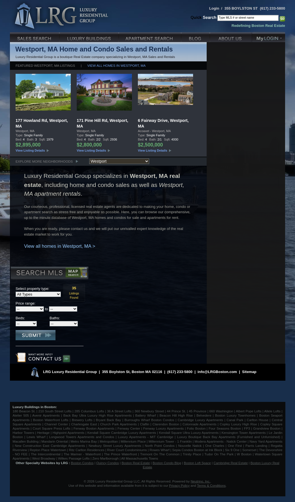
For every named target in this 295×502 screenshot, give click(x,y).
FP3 (247, 428)
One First (235, 445)
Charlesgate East (84, 424)
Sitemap (249, 372)
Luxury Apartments (150, 36)
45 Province (197, 411)
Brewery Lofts (82, 420)
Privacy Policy (179, 485)
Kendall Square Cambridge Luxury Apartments (122, 432)
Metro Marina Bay (83, 441)
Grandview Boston (266, 428)
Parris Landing (256, 445)
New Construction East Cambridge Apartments (50, 445)
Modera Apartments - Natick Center (220, 441)
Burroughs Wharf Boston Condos (149, 420)
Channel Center (56, 424)
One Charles (214, 445)
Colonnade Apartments (200, 424)
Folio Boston (196, 428)
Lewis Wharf (36, 437)
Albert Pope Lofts (248, 411)
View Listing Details (30, 150)
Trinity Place (192, 454)
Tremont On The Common (159, 454)
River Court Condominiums (127, 450)
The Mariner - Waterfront (82, 454)
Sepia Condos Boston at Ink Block (197, 450)
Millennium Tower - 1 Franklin (170, 441)
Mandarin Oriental (54, 441)
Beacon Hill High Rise (176, 415)
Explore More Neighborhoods (44, 161)
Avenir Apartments (46, 415)
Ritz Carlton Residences (86, 450)
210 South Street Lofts (54, 411)
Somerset (249, 450)
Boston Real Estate (135, 463)
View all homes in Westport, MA (116, 65)
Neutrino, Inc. (200, 481)
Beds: (20, 318)
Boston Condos (82, 463)
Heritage (43, 432)
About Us (231, 36)
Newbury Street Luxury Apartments (115, 445)
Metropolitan (109, 441)
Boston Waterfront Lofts (50, 420)
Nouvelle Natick (190, 445)
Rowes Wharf (159, 450)
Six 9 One (232, 450)
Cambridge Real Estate (230, 463)
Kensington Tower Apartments (244, 432)
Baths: (55, 318)
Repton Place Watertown (48, 450)
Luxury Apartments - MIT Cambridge (145, 437)
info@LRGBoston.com (217, 372)
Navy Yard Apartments (265, 441)
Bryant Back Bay (108, 420)
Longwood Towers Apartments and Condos (81, 437)
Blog (196, 36)
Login (214, 8)
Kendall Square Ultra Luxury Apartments (189, 432)
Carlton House (257, 420)
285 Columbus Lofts (89, 411)
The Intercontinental (45, 454)
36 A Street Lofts (119, 411)
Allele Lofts (272, 411)
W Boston (245, 454)
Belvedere (203, 415)
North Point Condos (160, 445)
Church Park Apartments (118, 424)
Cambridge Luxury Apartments (200, 420)
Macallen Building (26, 441)
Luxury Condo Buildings (89, 36)
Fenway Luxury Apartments (163, 428)
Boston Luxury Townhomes (235, 415)
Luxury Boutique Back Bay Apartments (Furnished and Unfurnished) (228, 437)
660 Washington (221, 411)
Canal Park (234, 420)
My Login (268, 36)
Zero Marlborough (105, 458)
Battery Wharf (145, 415)
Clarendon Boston (166, 424)
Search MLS (49, 273)
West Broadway (43, 458)
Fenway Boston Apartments (94, 428)
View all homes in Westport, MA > (59, 246)
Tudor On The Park (219, 454)
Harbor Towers (23, 432)
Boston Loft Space (197, 463)
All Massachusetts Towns (139, 458)
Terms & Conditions (211, 485)
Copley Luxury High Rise (238, 424)
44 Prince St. (176, 411)
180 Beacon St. (24, 411)
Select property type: (32, 288)
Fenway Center (128, 428)
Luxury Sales (35, 36)
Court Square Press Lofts (51, 428)
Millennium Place (133, 441)
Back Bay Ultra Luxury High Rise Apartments (97, 415)
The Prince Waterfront (120, 454)
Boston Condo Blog (167, 463)
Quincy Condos (107, 463)
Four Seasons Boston (225, 428)
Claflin (145, 424)
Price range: (25, 303)
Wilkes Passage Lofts (74, 458)
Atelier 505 (21, 415)
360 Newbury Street (149, 411)
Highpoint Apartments (69, 432)
